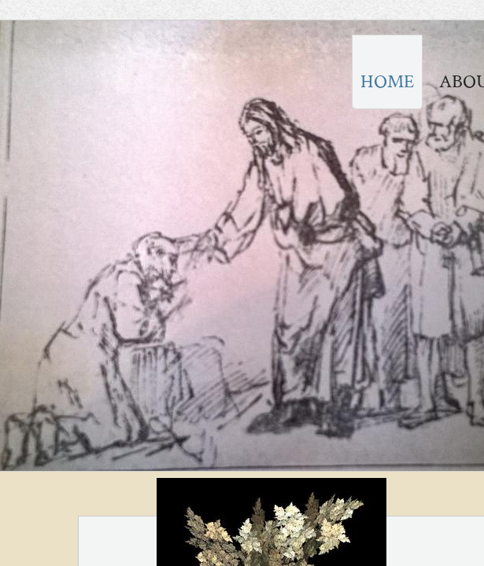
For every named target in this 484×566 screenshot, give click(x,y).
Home (387, 81)
